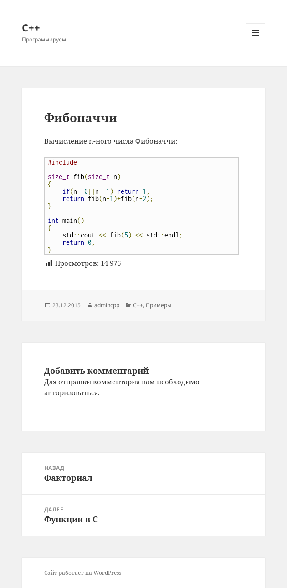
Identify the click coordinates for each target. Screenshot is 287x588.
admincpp (106, 305)
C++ (138, 305)
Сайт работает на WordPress (82, 573)
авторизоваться (71, 392)
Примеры (158, 305)
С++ (31, 27)
